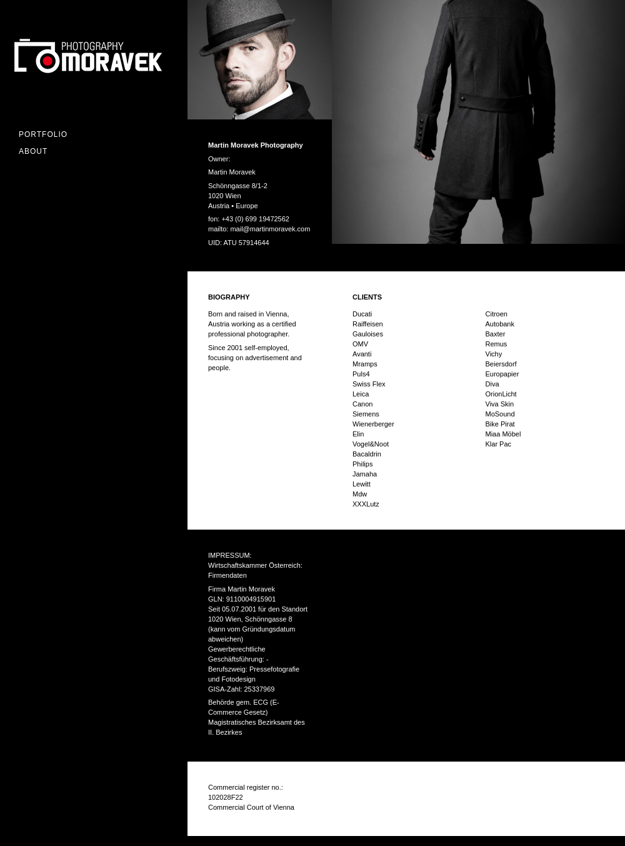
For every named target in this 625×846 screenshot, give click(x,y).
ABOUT (33, 151)
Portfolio (43, 134)
